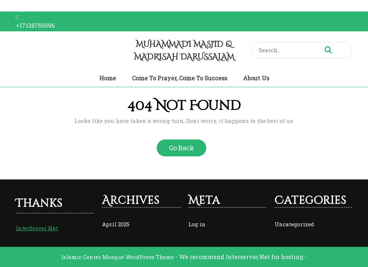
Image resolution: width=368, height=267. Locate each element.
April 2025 (115, 224)
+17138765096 (35, 25)
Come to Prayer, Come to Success (179, 78)
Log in (197, 224)
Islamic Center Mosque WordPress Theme (118, 257)
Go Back (184, 150)
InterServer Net (37, 228)
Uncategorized (294, 224)
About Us (256, 78)
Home (107, 78)
